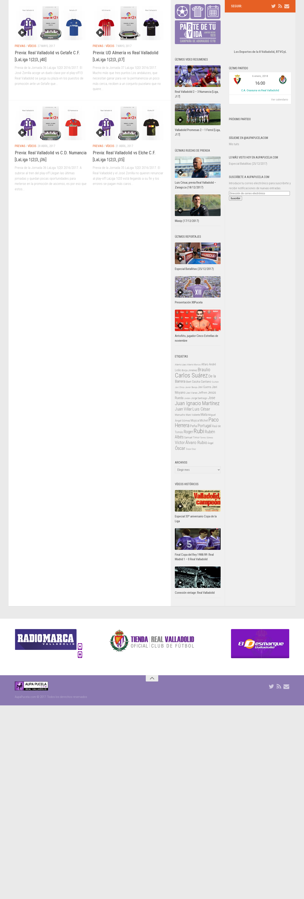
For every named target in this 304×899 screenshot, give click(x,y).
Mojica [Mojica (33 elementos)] (195, 420)
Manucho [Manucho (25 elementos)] (180, 414)
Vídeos (32, 46)
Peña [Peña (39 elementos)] (193, 426)
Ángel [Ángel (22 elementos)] (210, 443)
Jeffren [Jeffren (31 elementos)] (202, 392)
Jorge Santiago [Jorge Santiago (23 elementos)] (199, 398)
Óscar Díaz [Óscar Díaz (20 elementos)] (191, 449)
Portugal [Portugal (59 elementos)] (204, 425)
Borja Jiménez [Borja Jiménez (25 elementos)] (189, 370)
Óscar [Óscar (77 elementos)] (180, 448)
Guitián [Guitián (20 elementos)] (215, 382)
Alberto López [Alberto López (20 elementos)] (181, 364)
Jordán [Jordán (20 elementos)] (187, 398)
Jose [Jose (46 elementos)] (211, 398)
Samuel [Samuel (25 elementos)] (188, 437)
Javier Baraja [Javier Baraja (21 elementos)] (191, 387)
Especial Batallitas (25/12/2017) (248, 151)
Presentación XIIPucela (189, 302)
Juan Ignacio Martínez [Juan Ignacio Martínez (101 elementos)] (197, 403)
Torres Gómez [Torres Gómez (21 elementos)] (206, 437)
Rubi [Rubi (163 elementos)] (199, 431)
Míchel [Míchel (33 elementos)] (204, 420)
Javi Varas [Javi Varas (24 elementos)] (192, 392)
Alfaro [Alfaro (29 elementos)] (204, 364)
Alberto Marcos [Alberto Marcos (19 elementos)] (194, 364)
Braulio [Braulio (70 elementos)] (204, 369)
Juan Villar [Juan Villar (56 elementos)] (183, 409)
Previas (20, 46)
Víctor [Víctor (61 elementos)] (180, 442)
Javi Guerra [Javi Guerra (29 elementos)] (204, 387)
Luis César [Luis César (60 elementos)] (201, 409)
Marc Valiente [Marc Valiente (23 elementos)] (193, 414)
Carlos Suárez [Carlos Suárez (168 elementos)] (191, 375)
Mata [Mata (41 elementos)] (204, 414)
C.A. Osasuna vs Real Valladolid (260, 77)
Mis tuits (234, 132)
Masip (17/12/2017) (187, 221)
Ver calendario (279, 87)
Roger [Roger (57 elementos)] (188, 431)
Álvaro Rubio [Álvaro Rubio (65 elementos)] (196, 442)
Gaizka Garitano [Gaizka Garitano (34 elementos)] (201, 381)
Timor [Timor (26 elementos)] (196, 437)
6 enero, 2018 (260, 63)
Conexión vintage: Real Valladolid (195, 593)
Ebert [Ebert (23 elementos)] (188, 381)
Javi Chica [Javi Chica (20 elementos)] (179, 387)
